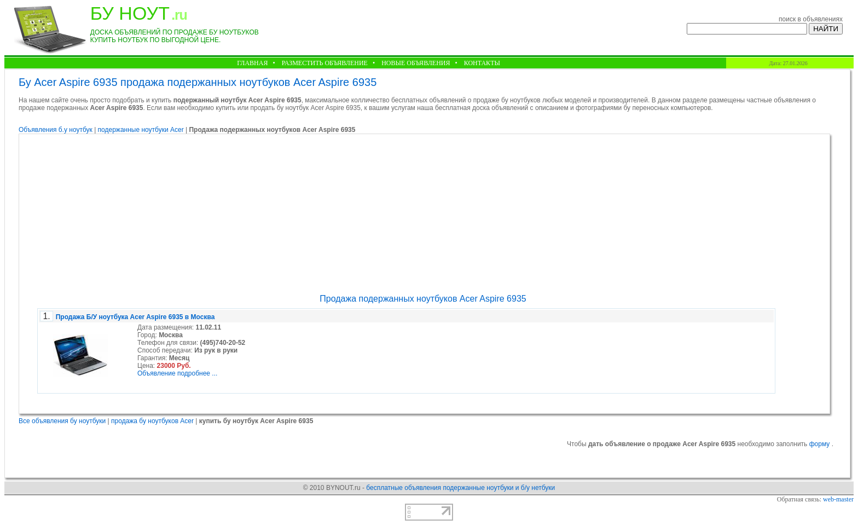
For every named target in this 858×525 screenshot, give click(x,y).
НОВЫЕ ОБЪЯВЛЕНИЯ (415, 63)
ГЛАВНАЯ (252, 63)
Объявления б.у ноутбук (55, 130)
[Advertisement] (423, 214)
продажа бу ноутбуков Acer (152, 421)
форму (820, 444)
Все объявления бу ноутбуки (62, 421)
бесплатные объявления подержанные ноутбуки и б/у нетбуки (460, 488)
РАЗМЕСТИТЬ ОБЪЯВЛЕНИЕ (325, 63)
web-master (838, 499)
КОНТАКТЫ (482, 63)
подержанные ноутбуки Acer (141, 130)
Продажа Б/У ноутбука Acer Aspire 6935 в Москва (135, 317)
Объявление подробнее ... (177, 373)
